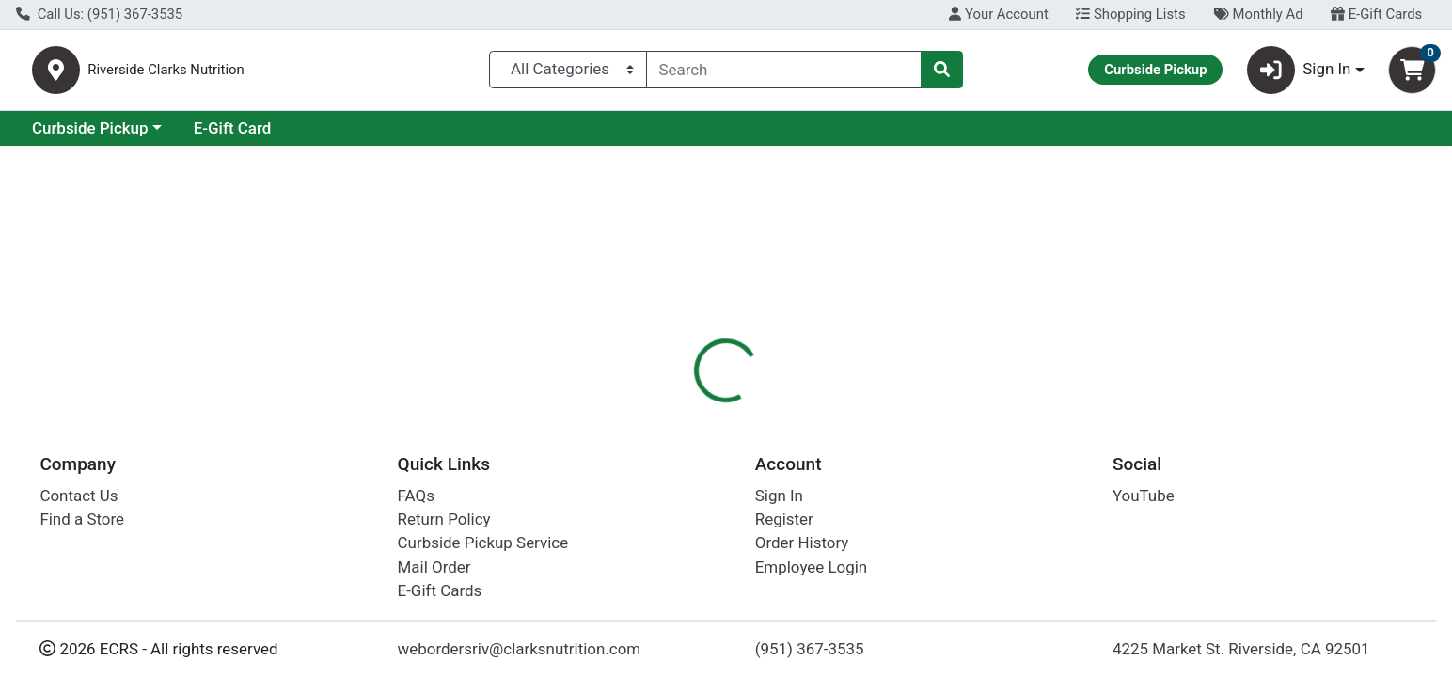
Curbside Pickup (253, 135)
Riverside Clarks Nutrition (267, 74)
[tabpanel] (1028, 533)
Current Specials (91, 135)
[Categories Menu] (567, 73)
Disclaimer (941, 409)
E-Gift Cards (1376, 14)
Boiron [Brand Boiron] (827, 504)
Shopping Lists (1130, 14)
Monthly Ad (1257, 14)
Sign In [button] (1299, 74)
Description (838, 409)
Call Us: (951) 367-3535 (99, 14)
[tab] (657, 408)
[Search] (784, 73)
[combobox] (784, 73)
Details (657, 409)
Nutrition (740, 409)
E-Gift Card (395, 135)
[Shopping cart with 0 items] (1412, 74)
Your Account (998, 14)
